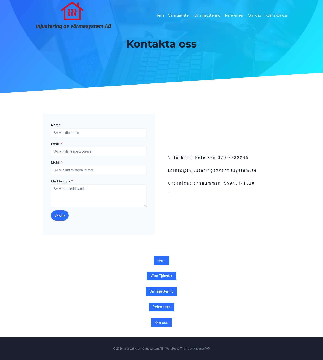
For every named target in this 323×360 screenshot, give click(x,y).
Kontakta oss (276, 15)
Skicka (59, 215)
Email (56, 144)
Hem (159, 15)
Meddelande (62, 181)
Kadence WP (202, 348)
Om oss (254, 15)
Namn (56, 125)
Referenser (234, 15)
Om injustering (207, 15)
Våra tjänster (179, 15)
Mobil (56, 162)
